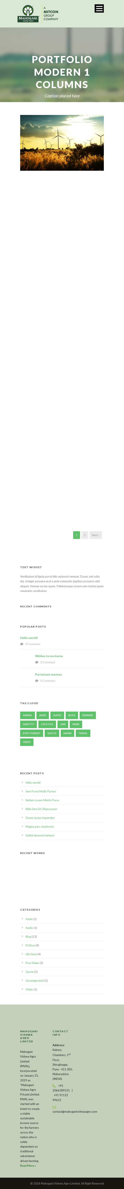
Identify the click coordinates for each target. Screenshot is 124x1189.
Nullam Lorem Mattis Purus (42, 800)
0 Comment (32, 644)
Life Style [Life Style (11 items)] (47, 724)
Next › (96, 535)
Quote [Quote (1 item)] (51, 733)
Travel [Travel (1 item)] (83, 733)
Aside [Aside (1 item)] (42, 715)
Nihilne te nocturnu (49, 656)
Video (29, 989)
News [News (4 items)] (76, 724)
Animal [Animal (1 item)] (27, 715)
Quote (30, 971)
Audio (29, 927)
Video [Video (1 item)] (27, 742)
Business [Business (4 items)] (87, 715)
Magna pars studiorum (40, 826)
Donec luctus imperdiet (40, 817)
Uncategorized (35, 980)
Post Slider (32, 963)
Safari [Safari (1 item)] (67, 733)
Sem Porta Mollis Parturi (41, 791)
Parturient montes (48, 674)
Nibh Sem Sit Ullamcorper (41, 809)
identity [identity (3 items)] (28, 724)
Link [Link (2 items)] (62, 724)
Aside (29, 919)
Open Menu (99, 8)
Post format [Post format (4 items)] (31, 733)
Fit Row (30, 945)
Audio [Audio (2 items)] (57, 715)
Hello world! (29, 638)
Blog (28, 936)
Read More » (28, 1165)
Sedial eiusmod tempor (40, 835)
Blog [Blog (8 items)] (71, 715)
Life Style (31, 954)
